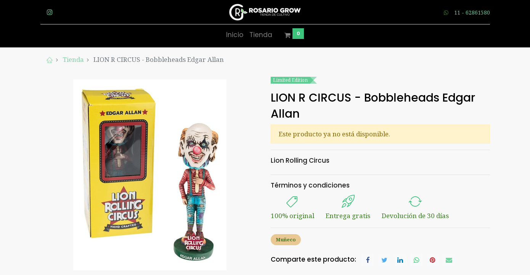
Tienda (73, 59)
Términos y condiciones (310, 185)
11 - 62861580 (472, 12)
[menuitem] (234, 35)
